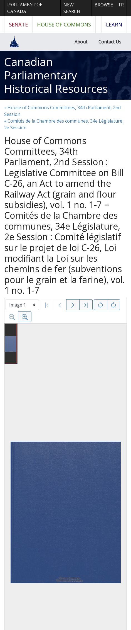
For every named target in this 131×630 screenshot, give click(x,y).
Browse (104, 5)
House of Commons (64, 24)
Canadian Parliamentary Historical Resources (56, 75)
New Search (71, 8)
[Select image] (22, 305)
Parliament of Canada (24, 8)
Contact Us (109, 42)
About (81, 42)
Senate (18, 24)
